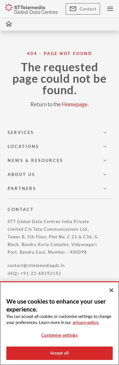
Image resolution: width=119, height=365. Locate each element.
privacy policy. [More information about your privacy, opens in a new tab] (86, 322)
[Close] (111, 290)
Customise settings (59, 335)
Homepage (75, 104)
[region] (59, 323)
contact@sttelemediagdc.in (36, 265)
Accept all (59, 352)
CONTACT (21, 209)
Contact (82, 9)
